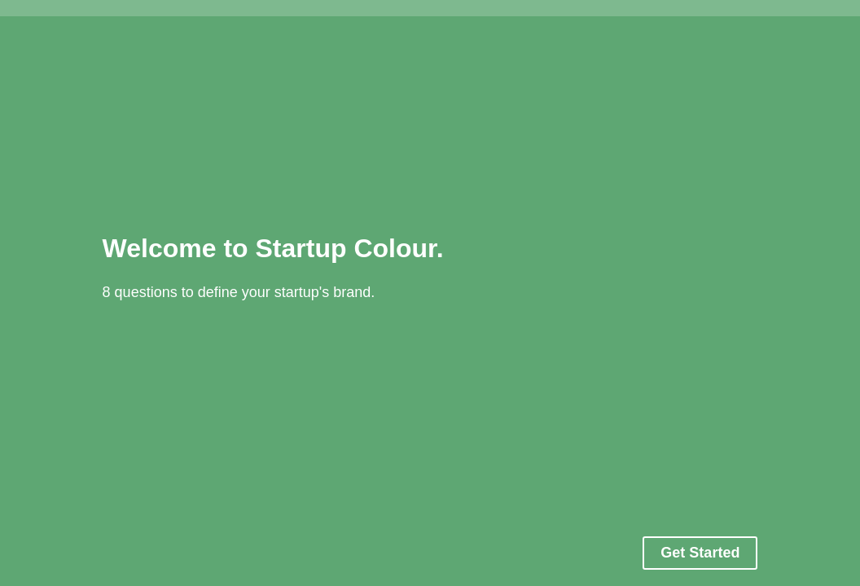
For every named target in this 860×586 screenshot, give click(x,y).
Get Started (699, 552)
